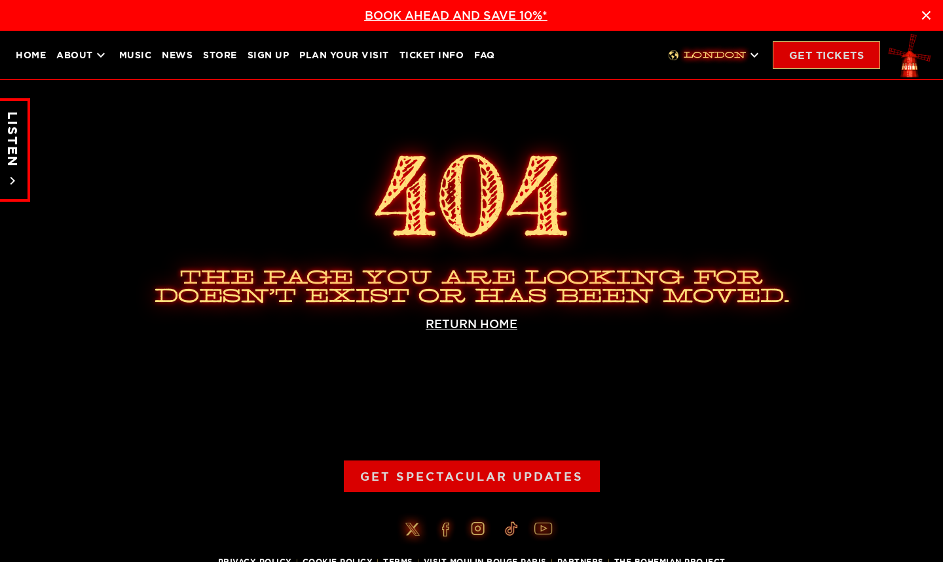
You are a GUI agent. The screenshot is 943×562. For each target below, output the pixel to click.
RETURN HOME (471, 323)
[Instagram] (478, 529)
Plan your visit (344, 55)
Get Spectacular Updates (471, 476)
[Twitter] (412, 529)
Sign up (268, 55)
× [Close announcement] (926, 15)
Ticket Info (431, 55)
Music (135, 55)
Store (220, 55)
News (177, 55)
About (82, 55)
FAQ (484, 55)
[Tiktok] (510, 529)
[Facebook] (445, 529)
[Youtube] (543, 529)
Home (31, 55)
